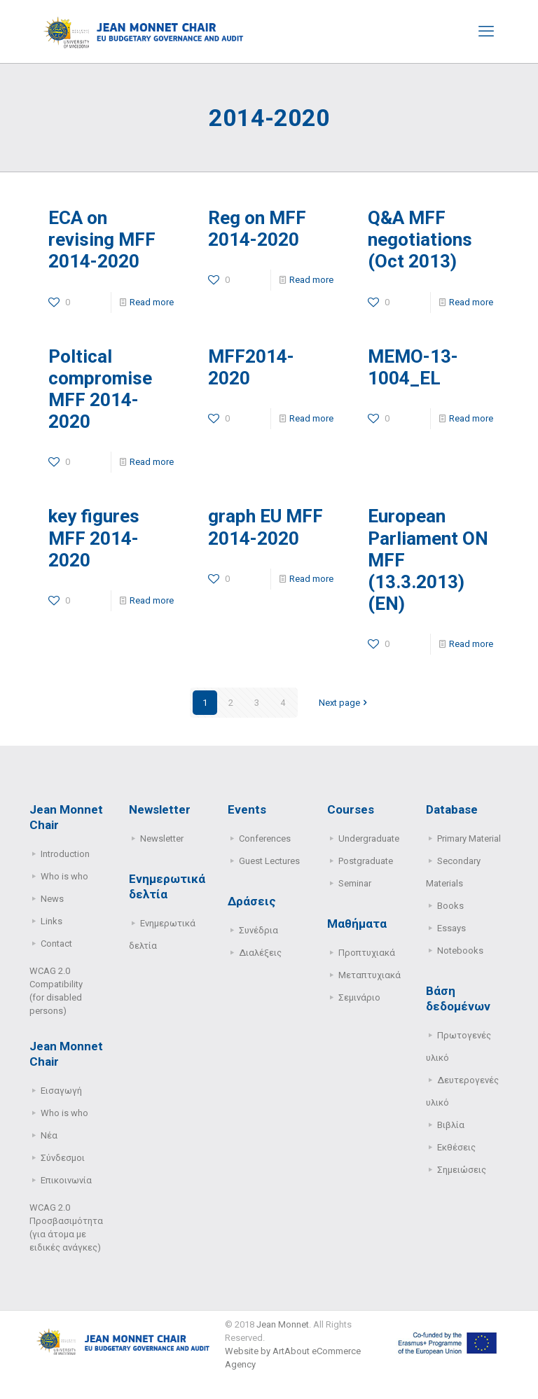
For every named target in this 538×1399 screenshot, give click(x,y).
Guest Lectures (269, 861)
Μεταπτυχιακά (369, 975)
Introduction (65, 854)
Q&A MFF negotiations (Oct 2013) (420, 239)
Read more (152, 302)
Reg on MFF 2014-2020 (257, 228)
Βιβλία (450, 1125)
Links (51, 921)
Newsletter (162, 838)
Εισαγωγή (61, 1090)
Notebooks (460, 950)
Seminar (354, 883)
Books (450, 905)
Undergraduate (368, 838)
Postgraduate (365, 861)
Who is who (64, 876)
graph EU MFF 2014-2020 (265, 527)
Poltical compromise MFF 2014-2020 (100, 389)
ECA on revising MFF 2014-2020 (102, 239)
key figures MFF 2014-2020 (93, 538)
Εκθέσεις (456, 1147)
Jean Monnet (282, 1324)
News (52, 898)
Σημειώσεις (461, 1169)
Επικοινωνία (66, 1180)
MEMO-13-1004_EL (413, 367)
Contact (56, 943)
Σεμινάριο (359, 997)
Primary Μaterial (469, 838)
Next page (344, 702)
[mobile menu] (486, 31)
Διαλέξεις (260, 952)
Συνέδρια (258, 930)
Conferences (265, 838)
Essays (451, 928)
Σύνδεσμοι (63, 1158)
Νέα (49, 1135)
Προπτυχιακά (366, 952)
